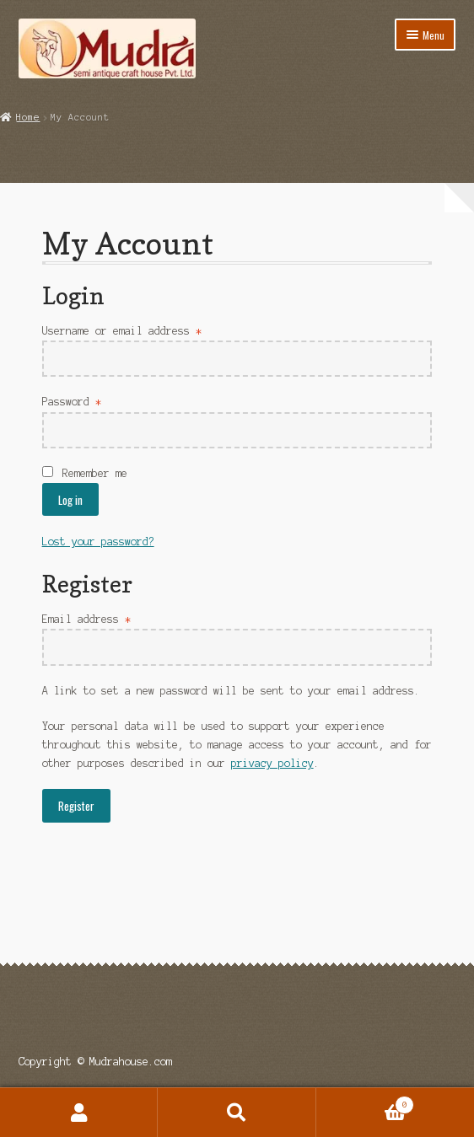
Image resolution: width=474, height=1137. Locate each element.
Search (236, 1112)
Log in (70, 499)
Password (71, 401)
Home (28, 117)
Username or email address (122, 330)
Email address (86, 619)
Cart (365, 1103)
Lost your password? (98, 541)
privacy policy (272, 763)
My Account (79, 1112)
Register (76, 805)
